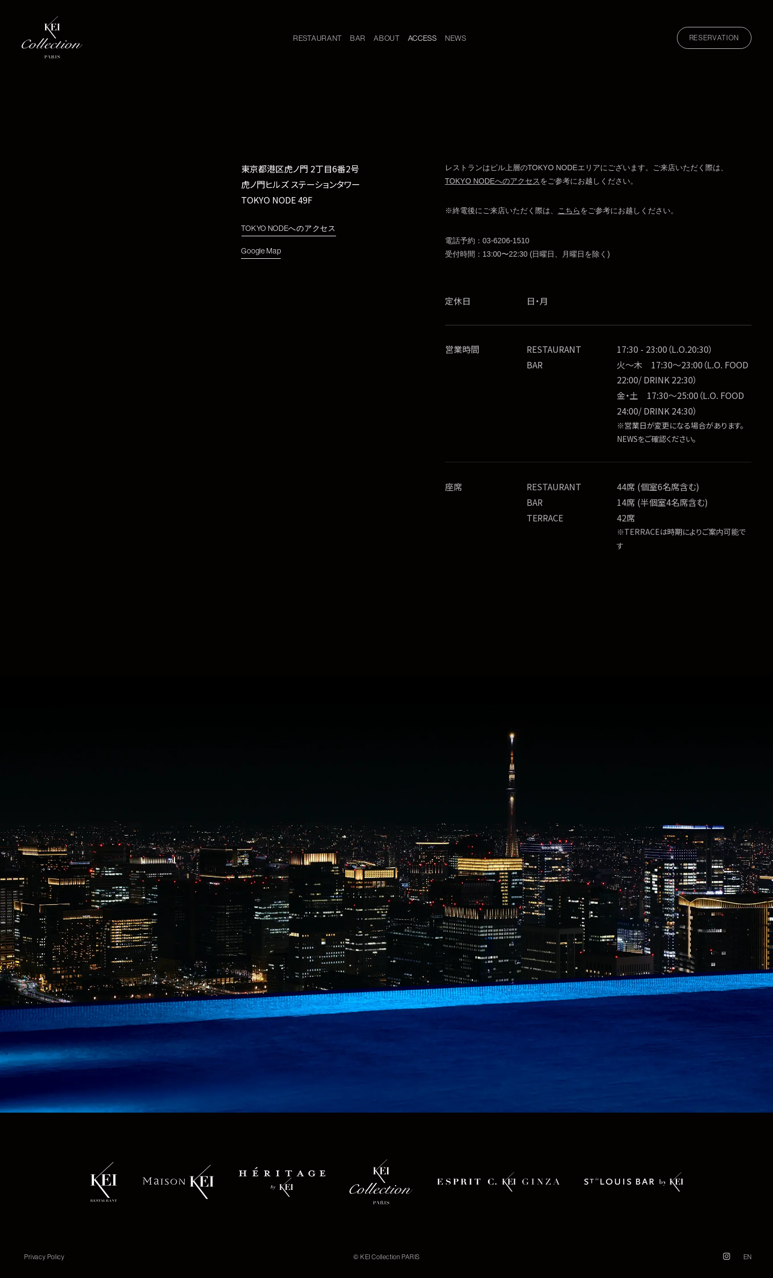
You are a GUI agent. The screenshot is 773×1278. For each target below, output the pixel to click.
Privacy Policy (44, 1257)
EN (747, 1257)
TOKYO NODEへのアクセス (288, 229)
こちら (569, 211)
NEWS (455, 38)
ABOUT (387, 38)
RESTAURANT (317, 38)
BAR (358, 38)
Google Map (261, 253)
